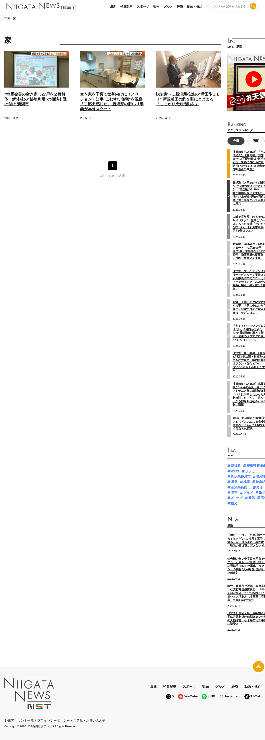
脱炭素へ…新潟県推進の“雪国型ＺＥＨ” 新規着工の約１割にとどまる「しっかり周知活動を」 (188, 99)
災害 (234, 492)
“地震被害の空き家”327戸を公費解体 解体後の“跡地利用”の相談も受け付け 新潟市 (35, 99)
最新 (113, 6)
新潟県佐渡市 (240, 476)
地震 (246, 482)
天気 (251, 498)
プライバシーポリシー (53, 720)
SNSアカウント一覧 (19, 720)
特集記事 (126, 6)
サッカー (251, 471)
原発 (234, 482)
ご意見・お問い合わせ (89, 720)
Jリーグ (236, 498)
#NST (235, 471)
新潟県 (236, 466)
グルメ (168, 6)
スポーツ (143, 6)
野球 (259, 487)
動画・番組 (194, 6)
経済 (180, 6)
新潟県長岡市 (240, 487)
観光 (156, 6)
